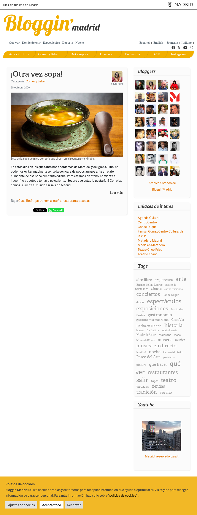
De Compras (79, 54)
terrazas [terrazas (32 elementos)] (142, 386)
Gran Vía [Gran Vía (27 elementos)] (177, 320)
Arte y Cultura (19, 54)
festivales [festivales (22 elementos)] (177, 309)
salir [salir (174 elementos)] (142, 380)
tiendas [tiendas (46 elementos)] (158, 386)
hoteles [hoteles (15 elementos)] (140, 330)
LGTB (156, 54)
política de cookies (122, 495)
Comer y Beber (48, 54)
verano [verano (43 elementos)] (166, 392)
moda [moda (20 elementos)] (177, 335)
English (158, 43)
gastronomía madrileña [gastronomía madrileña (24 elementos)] (152, 320)
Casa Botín (25, 201)
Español (144, 43)
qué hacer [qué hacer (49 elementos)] (158, 364)
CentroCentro (147, 222)
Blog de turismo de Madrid (20, 4)
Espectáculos (51, 43)
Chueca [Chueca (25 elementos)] (156, 289)
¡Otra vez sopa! (36, 74)
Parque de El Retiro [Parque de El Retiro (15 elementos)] (173, 352)
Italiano (186, 43)
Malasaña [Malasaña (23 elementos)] (165, 335)
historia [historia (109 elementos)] (173, 325)
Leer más (116, 193)
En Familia (132, 54)
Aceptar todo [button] (51, 505)
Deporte (67, 43)
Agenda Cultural (149, 218)
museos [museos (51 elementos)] (165, 339)
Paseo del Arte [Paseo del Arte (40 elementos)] (148, 357)
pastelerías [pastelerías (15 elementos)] (169, 357)
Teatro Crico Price (150, 249)
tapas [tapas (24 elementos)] (154, 381)
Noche (79, 43)
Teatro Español (148, 254)
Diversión (107, 54)
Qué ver (14, 43)
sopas (85, 201)
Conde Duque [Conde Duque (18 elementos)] (171, 295)
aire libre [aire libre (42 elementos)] (144, 279)
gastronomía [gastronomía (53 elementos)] (160, 315)
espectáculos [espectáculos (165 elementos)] (164, 301)
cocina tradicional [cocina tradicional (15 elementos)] (173, 288)
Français (172, 43)
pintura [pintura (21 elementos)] (141, 365)
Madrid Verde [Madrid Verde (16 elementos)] (169, 330)
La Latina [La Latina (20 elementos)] (153, 330)
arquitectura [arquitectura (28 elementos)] (164, 280)
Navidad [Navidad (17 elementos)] (141, 352)
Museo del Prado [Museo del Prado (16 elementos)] (145, 340)
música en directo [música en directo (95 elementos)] (156, 345)
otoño (57, 201)
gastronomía (43, 201)
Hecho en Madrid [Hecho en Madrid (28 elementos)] (149, 326)
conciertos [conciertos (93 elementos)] (148, 294)
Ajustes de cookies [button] (21, 505)
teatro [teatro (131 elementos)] (168, 380)
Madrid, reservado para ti (162, 456)
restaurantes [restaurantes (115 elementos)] (163, 372)
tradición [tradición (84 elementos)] (146, 392)
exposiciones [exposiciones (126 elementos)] (152, 308)
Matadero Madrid (150, 240)
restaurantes (71, 201)
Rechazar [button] (74, 505)
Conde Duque (147, 227)
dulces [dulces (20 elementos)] (140, 302)
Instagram (178, 54)
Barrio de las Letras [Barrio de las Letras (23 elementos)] (149, 285)
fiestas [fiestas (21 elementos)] (140, 315)
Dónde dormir (31, 43)
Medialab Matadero (151, 245)
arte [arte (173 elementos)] (180, 279)
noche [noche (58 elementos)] (154, 352)
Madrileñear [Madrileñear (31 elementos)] (146, 334)
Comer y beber (36, 81)
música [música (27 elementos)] (180, 340)
